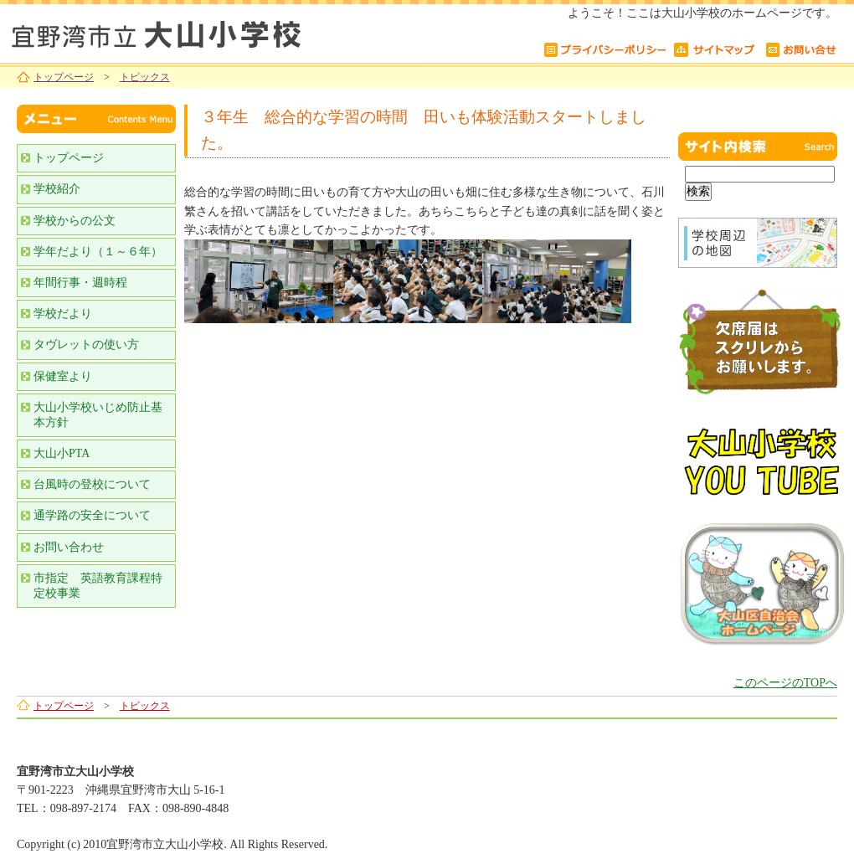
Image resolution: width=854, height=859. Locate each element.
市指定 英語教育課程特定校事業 (97, 585)
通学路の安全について (92, 515)
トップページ (63, 77)
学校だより (62, 313)
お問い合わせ (68, 547)
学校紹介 (56, 189)
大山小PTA (61, 453)
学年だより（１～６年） (97, 251)
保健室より (62, 376)
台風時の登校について (92, 484)
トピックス (145, 77)
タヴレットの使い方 (86, 344)
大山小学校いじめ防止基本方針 (97, 415)
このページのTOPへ (785, 682)
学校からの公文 (74, 220)
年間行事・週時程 (80, 282)
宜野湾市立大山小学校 (209, 31)
